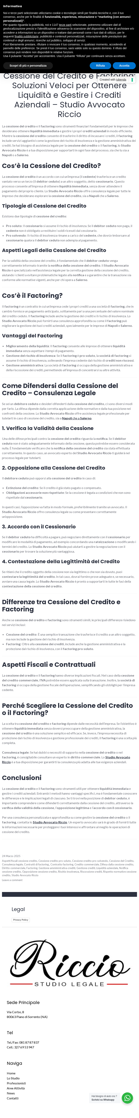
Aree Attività (16, 1088)
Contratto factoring (61, 864)
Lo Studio (13, 1078)
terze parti (65, 24)
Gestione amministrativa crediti (57, 868)
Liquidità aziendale (107, 868)
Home (11, 1073)
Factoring (31, 868)
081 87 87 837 (29, 1042)
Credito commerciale (87, 864)
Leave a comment (12, 880)
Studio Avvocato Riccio (25, 875)
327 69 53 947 (24, 1047)
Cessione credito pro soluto (54, 860)
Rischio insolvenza (68, 871)
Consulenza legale (12, 864)
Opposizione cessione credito (39, 871)
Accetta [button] (124, 65)
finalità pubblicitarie (26, 36)
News (11, 1093)
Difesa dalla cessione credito (116, 864)
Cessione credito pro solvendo (90, 860)
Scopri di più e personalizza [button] (28, 65)
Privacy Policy (20, 920)
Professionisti (16, 1083)
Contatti (12, 1098)
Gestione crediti (86, 868)
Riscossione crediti (91, 871)
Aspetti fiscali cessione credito (19, 860)
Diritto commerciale (13, 868)
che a (77, 418)
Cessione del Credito (121, 860)
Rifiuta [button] (100, 65)
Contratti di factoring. (36, 864)
